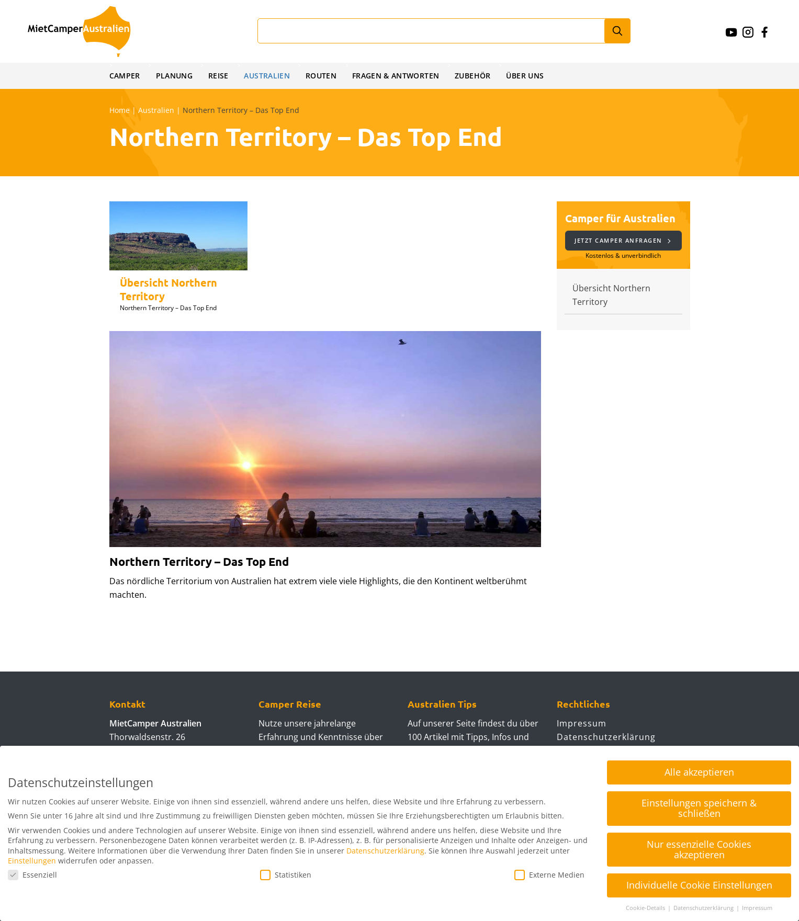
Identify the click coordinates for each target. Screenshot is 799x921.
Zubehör (477, 76)
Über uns (530, 76)
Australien (269, 76)
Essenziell (32, 875)
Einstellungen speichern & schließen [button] (699, 808)
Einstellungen (32, 861)
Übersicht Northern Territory (611, 295)
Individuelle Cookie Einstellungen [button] (699, 885)
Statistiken (285, 875)
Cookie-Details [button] (646, 908)
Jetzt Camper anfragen (622, 240)
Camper (125, 76)
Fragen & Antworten (399, 76)
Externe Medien (549, 875)
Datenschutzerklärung (606, 737)
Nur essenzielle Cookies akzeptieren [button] (699, 849)
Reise (219, 76)
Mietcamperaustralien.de (89, 31)
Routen (324, 76)
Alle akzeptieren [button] (699, 772)
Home (119, 110)
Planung (175, 76)
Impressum (581, 723)
